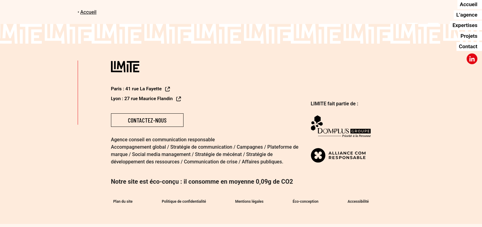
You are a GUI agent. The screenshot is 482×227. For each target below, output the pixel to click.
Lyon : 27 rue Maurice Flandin (147, 99)
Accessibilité (360, 203)
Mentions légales (249, 203)
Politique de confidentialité (182, 203)
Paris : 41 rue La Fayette (142, 89)
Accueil (88, 12)
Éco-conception (307, 203)
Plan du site (120, 203)
